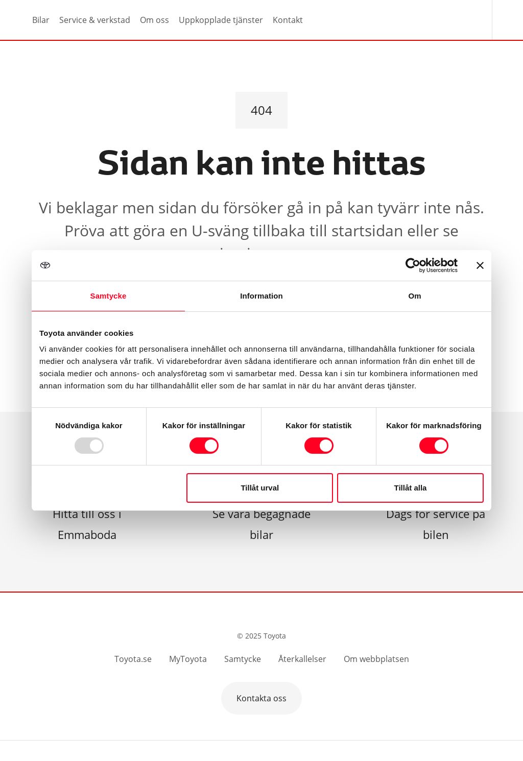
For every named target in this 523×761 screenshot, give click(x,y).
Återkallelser (302, 659)
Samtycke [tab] (108, 295)
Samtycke (242, 659)
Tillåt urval (260, 487)
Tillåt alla (410, 487)
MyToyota (188, 659)
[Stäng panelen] (480, 265)
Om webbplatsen (376, 659)
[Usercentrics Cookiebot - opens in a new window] (413, 265)
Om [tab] (414, 295)
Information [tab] (261, 295)
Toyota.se (133, 659)
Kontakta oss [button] (261, 698)
